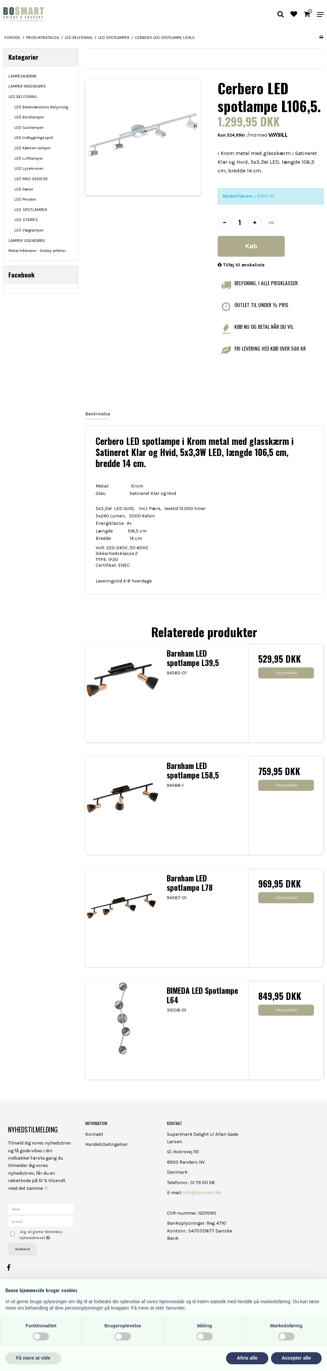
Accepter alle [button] (296, 1358)
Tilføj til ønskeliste (241, 265)
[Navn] (41, 1208)
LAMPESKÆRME (22, 76)
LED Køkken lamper (32, 148)
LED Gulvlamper (29, 127)
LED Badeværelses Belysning (41, 107)
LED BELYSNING (22, 96)
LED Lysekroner (28, 168)
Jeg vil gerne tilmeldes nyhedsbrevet (46, 1234)
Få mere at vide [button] (33, 1358)
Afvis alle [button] (247, 1358)
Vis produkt (286, 672)
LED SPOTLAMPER (30, 209)
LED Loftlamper (28, 158)
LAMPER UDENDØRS (26, 240)
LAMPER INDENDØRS (27, 86)
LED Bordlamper (29, 117)
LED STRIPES (26, 219)
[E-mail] (41, 1221)
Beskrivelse (97, 414)
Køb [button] (251, 246)
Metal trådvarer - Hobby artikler (37, 250)
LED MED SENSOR (31, 178)
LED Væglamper (29, 230)
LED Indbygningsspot (33, 137)
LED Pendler (25, 199)
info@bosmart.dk (202, 1193)
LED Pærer (23, 189)
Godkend (22, 1249)
